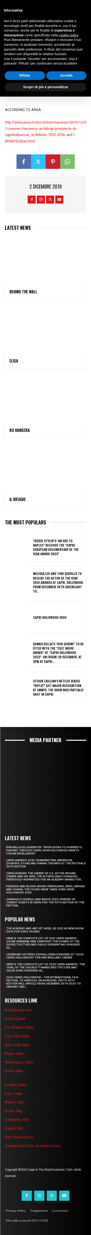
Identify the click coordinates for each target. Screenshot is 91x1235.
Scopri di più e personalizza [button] (45, 87)
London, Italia (15, 1085)
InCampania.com (18, 1010)
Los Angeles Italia (19, 1027)
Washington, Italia (19, 1062)
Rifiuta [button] (24, 75)
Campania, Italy (17, 1119)
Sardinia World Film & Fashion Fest (32, 1146)
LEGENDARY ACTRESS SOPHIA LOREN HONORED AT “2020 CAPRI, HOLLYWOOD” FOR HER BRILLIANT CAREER (45, 956)
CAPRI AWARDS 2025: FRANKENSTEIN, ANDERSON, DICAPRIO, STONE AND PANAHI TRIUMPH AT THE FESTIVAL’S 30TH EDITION (46, 863)
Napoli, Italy (14, 1128)
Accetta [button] (66, 75)
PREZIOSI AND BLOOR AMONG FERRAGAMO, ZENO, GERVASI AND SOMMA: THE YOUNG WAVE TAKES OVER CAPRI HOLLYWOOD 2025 (45, 889)
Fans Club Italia (17, 1036)
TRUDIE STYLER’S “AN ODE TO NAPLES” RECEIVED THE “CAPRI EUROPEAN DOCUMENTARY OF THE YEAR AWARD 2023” (56, 547)
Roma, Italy (14, 1111)
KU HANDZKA (19, 430)
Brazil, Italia (14, 1071)
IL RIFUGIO (17, 499)
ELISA (13, 361)
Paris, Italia (13, 1093)
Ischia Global (15, 1019)
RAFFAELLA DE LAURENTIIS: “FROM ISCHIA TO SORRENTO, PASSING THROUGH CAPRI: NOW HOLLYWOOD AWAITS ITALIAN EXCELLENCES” (44, 850)
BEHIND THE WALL (23, 292)
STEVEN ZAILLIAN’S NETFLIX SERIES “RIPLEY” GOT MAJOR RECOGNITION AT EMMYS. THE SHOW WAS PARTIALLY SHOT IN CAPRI (58, 687)
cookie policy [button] (68, 35)
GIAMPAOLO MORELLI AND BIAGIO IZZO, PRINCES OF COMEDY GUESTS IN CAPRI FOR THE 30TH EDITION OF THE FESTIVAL (45, 902)
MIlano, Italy (14, 1102)
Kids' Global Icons (19, 1137)
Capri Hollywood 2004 (50, 617)
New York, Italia (17, 1045)
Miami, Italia (14, 1053)
